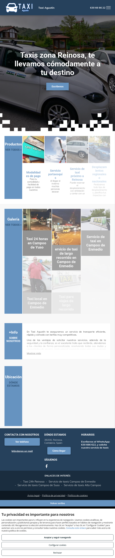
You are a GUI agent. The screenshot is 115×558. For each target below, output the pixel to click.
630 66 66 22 (97, 7)
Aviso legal (33, 495)
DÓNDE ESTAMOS (13, 384)
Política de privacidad (53, 495)
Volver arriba (57, 503)
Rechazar (57, 552)
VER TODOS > (13, 149)
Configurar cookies (57, 545)
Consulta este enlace (76, 528)
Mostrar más (34, 353)
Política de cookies (78, 495)
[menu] (108, 8)
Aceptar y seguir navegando (57, 537)
